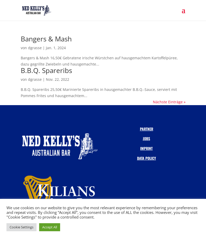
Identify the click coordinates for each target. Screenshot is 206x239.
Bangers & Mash (46, 39)
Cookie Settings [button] (21, 227)
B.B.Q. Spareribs (46, 70)
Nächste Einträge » (169, 101)
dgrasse (35, 47)
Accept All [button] (49, 227)
